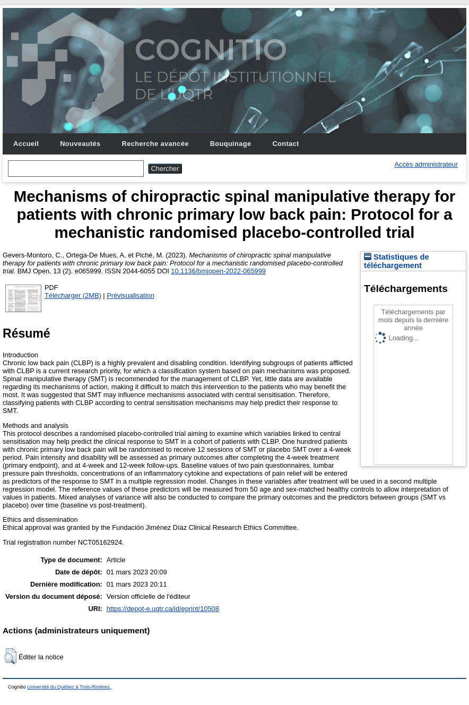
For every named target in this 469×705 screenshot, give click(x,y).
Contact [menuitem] (285, 144)
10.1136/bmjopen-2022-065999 (218, 271)
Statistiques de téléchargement (396, 261)
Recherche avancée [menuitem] (155, 144)
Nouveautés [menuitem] (80, 144)
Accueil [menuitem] (26, 144)
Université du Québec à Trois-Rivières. (69, 687)
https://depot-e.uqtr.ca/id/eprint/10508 (163, 609)
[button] (10, 656)
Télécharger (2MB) (73, 295)
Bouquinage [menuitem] (230, 144)
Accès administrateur (426, 164)
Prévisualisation (130, 295)
